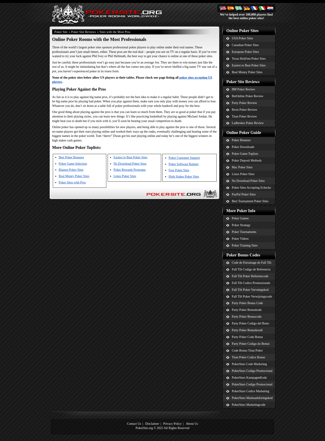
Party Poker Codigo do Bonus (250, 343)
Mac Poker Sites (242, 167)
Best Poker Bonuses (71, 157)
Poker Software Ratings (184, 164)
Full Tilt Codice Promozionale (251, 283)
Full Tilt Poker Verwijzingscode (252, 296)
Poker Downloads (243, 147)
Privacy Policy (172, 423)
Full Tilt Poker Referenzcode (250, 276)
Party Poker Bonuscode (246, 316)
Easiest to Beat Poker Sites (130, 157)
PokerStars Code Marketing (249, 364)
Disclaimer (152, 423)
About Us (192, 423)
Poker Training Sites (245, 245)
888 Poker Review (243, 89)
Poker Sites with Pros (72, 182)
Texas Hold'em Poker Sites (249, 58)
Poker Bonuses (241, 140)
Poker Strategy (241, 225)
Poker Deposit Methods (247, 160)
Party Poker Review (244, 103)
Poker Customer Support (184, 158)
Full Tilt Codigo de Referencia (251, 269)
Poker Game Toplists (245, 153)
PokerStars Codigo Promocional (252, 371)
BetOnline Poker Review (247, 96)
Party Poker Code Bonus (247, 337)
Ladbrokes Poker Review (248, 123)
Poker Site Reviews (83, 32)
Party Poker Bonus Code (247, 303)
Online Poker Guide (243, 132)
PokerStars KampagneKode (249, 377)
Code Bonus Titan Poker (247, 350)
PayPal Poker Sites (244, 194)
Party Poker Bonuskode (247, 310)
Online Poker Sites (242, 30)
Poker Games (240, 218)
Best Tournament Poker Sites (250, 201)
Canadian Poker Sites (245, 45)
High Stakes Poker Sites (184, 176)
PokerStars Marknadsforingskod (252, 398)
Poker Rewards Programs (130, 169)
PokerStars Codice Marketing (250, 391)
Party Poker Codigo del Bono (250, 323)
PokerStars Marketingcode (248, 404)
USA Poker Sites (242, 38)
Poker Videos (240, 238)
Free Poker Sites (179, 170)
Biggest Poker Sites (71, 169)
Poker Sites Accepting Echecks (251, 187)
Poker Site (60, 32)
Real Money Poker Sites (74, 176)
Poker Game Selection (73, 163)
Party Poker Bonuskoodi (247, 330)
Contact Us (134, 423)
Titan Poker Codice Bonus (248, 357)
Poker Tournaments (244, 232)
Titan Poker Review (244, 116)
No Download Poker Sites (130, 163)
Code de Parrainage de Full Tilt (251, 262)
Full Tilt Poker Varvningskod (250, 289)
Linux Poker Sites (125, 176)
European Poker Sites (245, 52)
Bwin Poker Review (244, 109)
